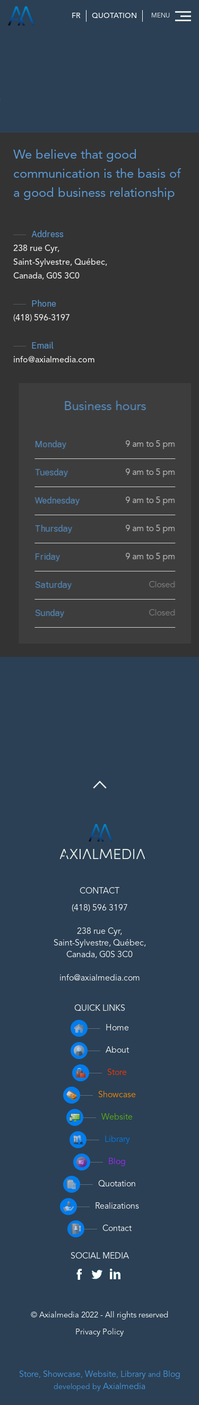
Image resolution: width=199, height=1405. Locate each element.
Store (29, 1375)
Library (133, 1375)
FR (76, 16)
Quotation (114, 16)
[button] (169, 16)
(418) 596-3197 (41, 318)
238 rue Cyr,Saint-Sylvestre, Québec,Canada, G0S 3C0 (60, 263)
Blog (171, 1375)
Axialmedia (124, 1387)
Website (100, 1375)
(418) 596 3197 (100, 908)
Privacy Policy (99, 1333)
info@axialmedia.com (54, 360)
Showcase (62, 1375)
